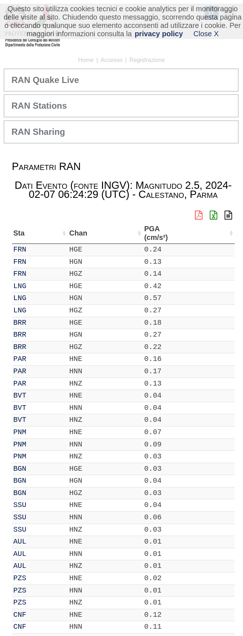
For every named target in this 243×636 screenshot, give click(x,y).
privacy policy (159, 34)
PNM (19, 432)
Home (86, 60)
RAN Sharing (38, 132)
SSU (19, 505)
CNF (19, 615)
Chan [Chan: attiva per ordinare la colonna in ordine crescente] (43, 233)
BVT (19, 395)
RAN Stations (39, 106)
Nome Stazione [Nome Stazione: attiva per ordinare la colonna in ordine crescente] (86, 233)
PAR (19, 359)
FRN (19, 249)
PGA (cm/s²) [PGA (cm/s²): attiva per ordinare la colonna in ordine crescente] (215, 233)
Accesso (111, 60)
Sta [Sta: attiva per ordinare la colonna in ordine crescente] (19, 233)
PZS (19, 578)
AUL (19, 541)
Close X (206, 34)
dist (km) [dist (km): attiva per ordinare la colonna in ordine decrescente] (185, 233)
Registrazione (147, 60)
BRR (19, 323)
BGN (19, 469)
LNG (19, 286)
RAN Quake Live (45, 80)
